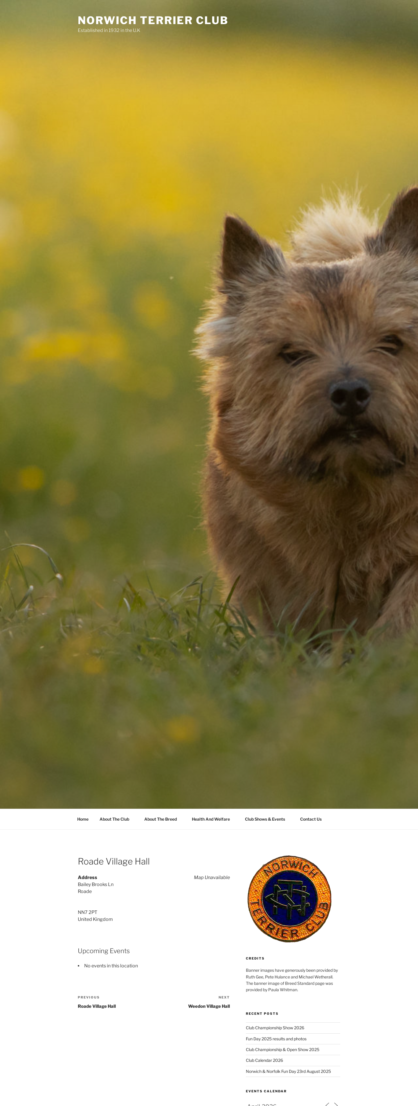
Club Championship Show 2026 (275, 1027)
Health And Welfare (213, 819)
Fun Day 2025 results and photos (276, 1038)
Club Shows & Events (268, 819)
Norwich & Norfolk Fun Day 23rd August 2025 (288, 1071)
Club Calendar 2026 (264, 1060)
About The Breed (163, 819)
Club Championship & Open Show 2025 (282, 1049)
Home (83, 819)
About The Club (117, 819)
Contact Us (311, 819)
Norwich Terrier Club (153, 20)
